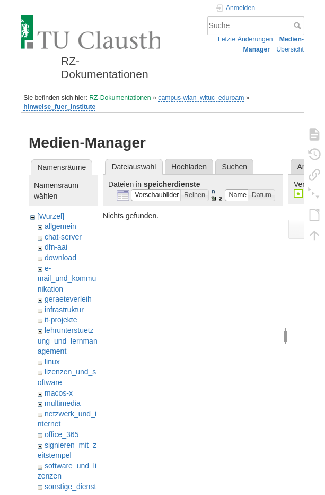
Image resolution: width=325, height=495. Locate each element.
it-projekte (61, 319)
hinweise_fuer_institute (59, 106)
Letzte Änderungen (245, 39)
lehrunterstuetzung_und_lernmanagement (68, 340)
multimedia (63, 403)
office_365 (61, 434)
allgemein (60, 226)
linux (52, 361)
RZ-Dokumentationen (120, 97)
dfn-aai (56, 247)
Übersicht (290, 49)
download (60, 257)
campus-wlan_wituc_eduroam (201, 97)
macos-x (59, 393)
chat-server (63, 237)
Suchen (234, 167)
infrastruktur (64, 309)
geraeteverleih (68, 299)
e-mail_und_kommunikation (67, 278)
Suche (299, 25)
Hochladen (189, 167)
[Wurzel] (50, 216)
